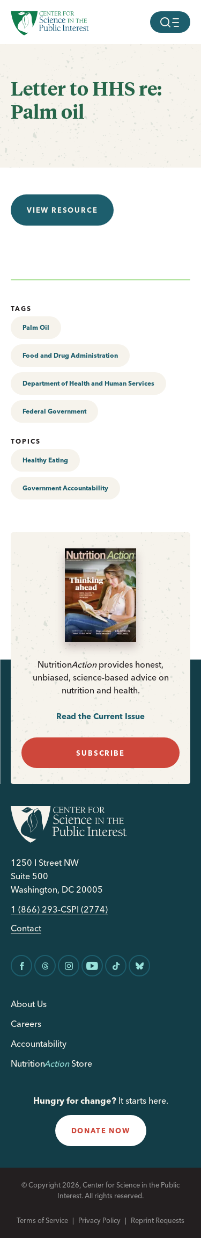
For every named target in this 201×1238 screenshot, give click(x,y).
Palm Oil (36, 327)
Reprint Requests (157, 1220)
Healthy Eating (45, 460)
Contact (26, 928)
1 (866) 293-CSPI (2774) (59, 909)
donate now (100, 1130)
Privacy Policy (99, 1220)
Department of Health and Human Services (88, 383)
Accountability (38, 1043)
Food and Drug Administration (70, 355)
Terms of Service (42, 1220)
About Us (29, 1003)
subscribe (100, 753)
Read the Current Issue (100, 716)
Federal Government (54, 411)
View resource (62, 210)
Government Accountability (65, 488)
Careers (26, 1023)
